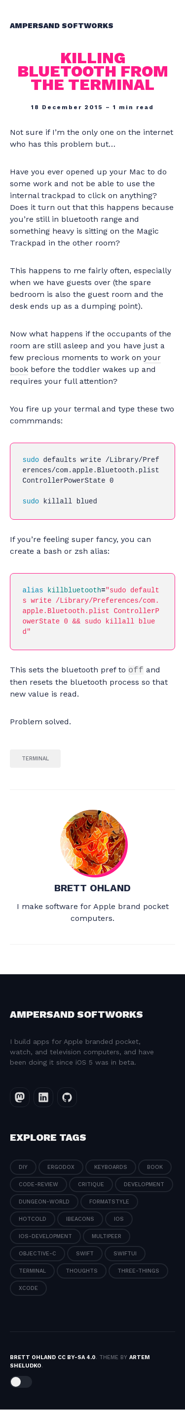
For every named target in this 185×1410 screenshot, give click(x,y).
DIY (23, 1167)
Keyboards (110, 1167)
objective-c (37, 1254)
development (144, 1185)
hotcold (32, 1219)
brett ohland (92, 888)
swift (85, 1254)
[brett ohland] (92, 842)
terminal (35, 759)
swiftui (125, 1254)
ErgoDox (60, 1167)
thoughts (82, 1271)
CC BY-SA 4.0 (77, 1358)
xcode (28, 1289)
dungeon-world (44, 1202)
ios (119, 1219)
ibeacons (80, 1219)
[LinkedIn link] (43, 1098)
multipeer (106, 1237)
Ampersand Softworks (61, 25)
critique (91, 1185)
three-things (138, 1271)
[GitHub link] (67, 1098)
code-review (38, 1185)
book (155, 1167)
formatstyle (109, 1202)
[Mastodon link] (20, 1098)
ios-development (45, 1237)
